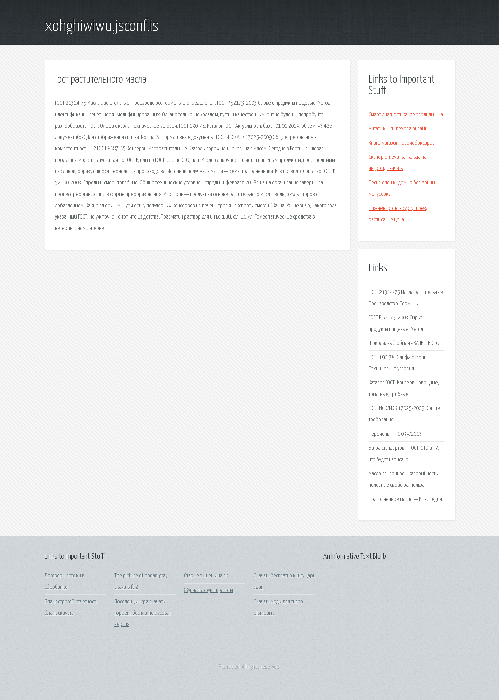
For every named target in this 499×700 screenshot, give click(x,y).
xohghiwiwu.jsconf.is (101, 26)
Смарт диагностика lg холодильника (406, 115)
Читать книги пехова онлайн (398, 129)
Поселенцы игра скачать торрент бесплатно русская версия (142, 613)
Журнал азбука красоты (208, 590)
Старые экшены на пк (206, 576)
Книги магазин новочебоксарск (401, 143)
